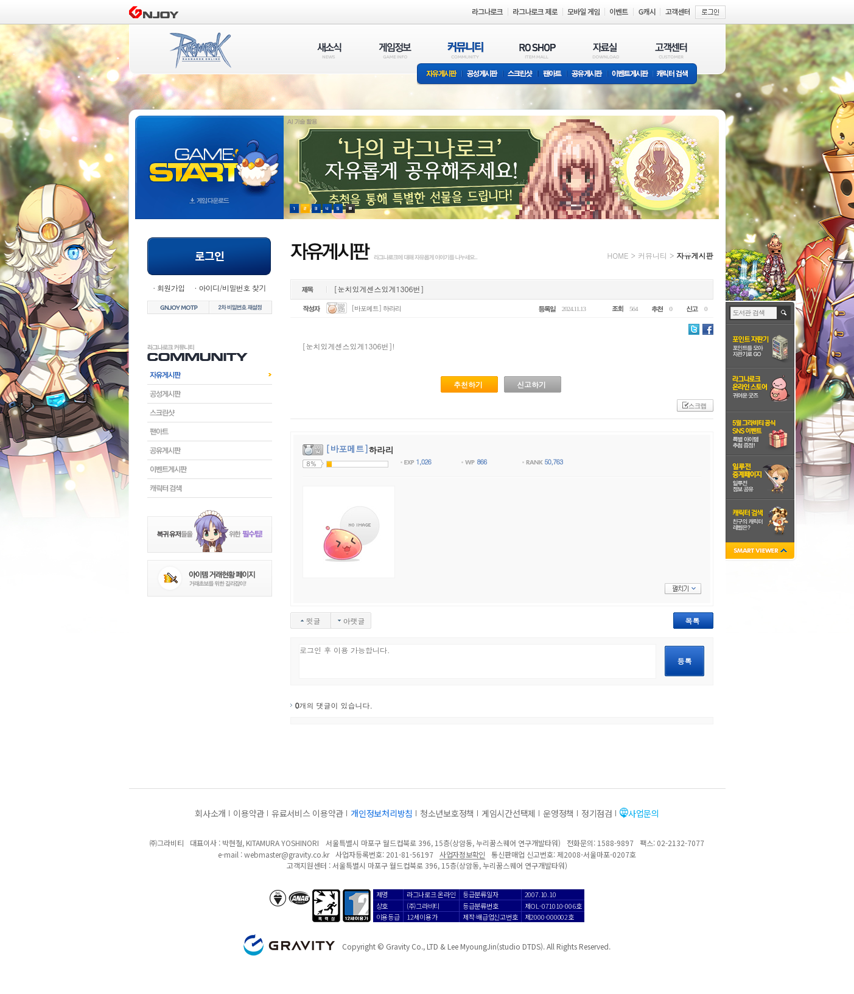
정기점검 (596, 813)
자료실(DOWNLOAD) (605, 50)
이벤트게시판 (630, 74)
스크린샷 (520, 74)
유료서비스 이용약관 (307, 813)
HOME (618, 255)
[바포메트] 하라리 (376, 308)
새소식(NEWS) (329, 50)
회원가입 (171, 287)
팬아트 (552, 74)
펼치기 (683, 588)
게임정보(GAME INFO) (395, 50)
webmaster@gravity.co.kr (286, 854)
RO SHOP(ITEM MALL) (537, 50)
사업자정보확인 (462, 854)
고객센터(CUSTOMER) (671, 50)
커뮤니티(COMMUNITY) (465, 50)
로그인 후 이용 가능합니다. (477, 661)
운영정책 (558, 813)
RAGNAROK (199, 50)
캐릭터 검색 (676, 74)
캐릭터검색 (209, 488)
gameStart (209, 156)
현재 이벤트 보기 (350, 208)
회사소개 (210, 813)
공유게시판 (587, 74)
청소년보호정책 (447, 813)
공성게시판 (482, 74)
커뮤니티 (652, 255)
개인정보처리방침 (382, 813)
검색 (784, 313)
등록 (684, 661)
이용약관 (248, 813)
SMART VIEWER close (761, 551)
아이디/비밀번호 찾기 (231, 287)
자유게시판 (439, 74)
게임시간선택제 (508, 813)
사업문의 (643, 813)
